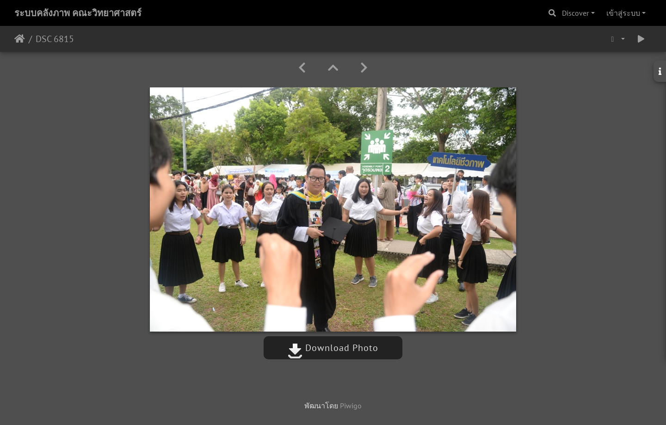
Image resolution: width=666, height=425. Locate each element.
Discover (575, 13)
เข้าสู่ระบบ (623, 13)
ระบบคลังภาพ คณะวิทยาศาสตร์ (78, 13)
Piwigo (351, 405)
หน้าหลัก (19, 39)
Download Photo (333, 348)
